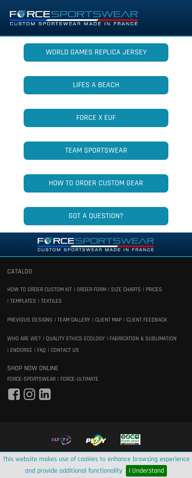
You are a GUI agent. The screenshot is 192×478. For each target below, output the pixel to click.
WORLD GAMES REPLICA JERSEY (96, 52)
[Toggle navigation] (171, 18)
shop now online (32, 368)
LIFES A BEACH (96, 85)
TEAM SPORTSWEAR (96, 150)
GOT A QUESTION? (96, 216)
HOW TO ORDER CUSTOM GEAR (96, 183)
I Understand (146, 470)
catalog (19, 271)
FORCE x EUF (96, 118)
